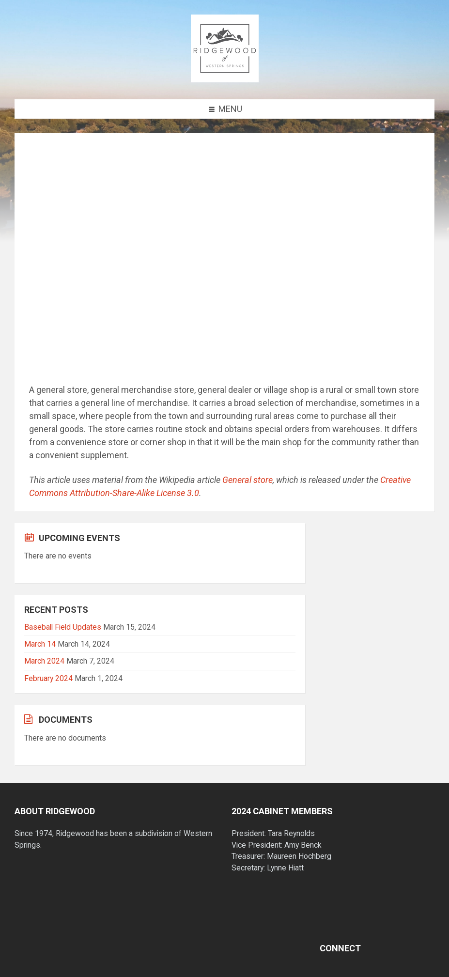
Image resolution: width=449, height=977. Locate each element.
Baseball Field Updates (62, 627)
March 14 (40, 644)
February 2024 (48, 678)
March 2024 (44, 661)
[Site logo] (225, 79)
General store (247, 480)
